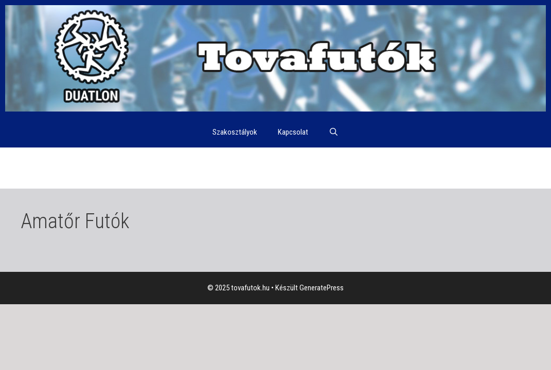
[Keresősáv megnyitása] (333, 132)
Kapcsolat (293, 132)
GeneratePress (321, 287)
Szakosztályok (234, 132)
